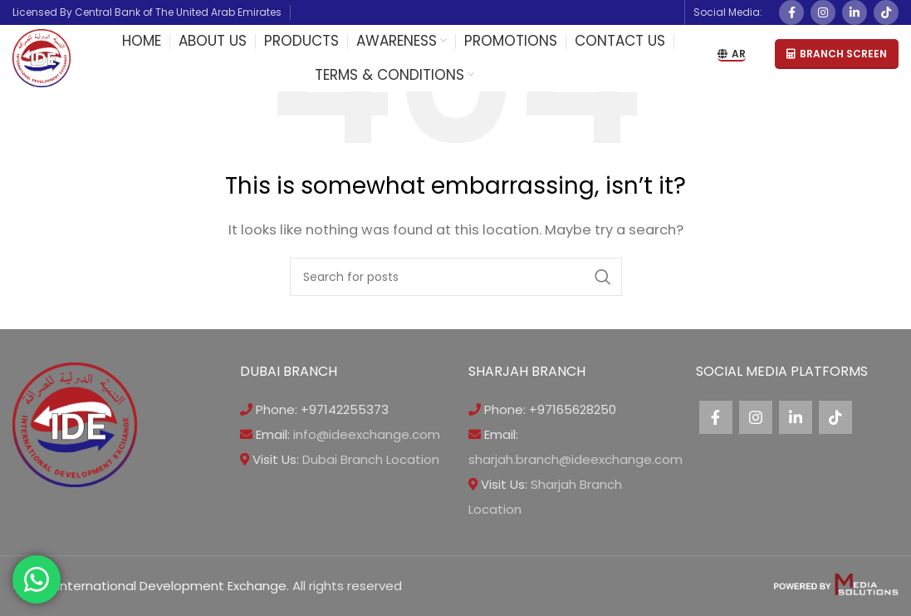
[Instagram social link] (823, 12)
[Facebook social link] (791, 12)
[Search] (456, 277)
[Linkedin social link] (854, 12)
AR (732, 54)
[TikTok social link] (886, 12)
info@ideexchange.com (366, 434)
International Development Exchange (172, 585)
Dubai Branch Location (370, 459)
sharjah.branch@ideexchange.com (575, 459)
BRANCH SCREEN (836, 54)
